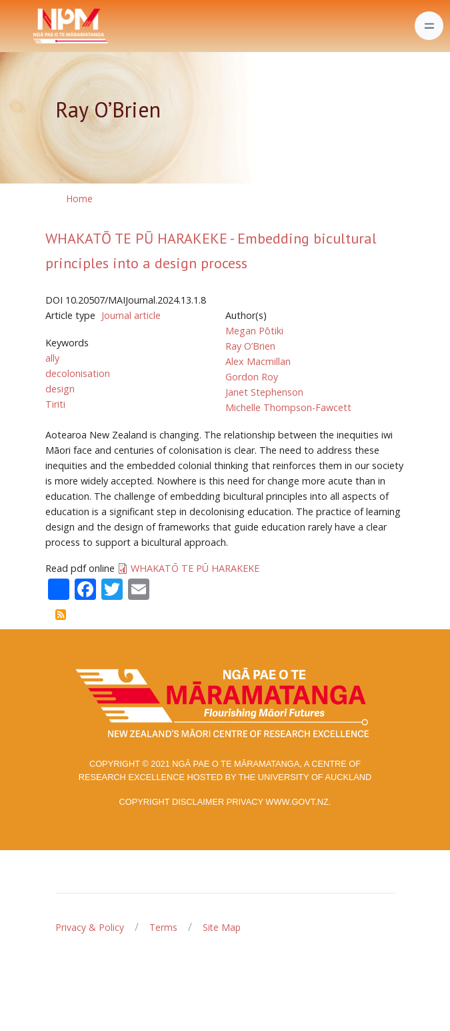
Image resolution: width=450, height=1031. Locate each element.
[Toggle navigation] (429, 25)
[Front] (37, 26)
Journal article (131, 315)
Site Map (222, 927)
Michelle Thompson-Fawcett (288, 407)
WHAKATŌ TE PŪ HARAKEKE (195, 568)
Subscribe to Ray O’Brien (60, 614)
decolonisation (77, 373)
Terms (163, 927)
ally (52, 358)
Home (79, 198)
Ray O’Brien (250, 346)
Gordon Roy (251, 376)
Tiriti (55, 404)
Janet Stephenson (264, 392)
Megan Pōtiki (254, 330)
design (60, 388)
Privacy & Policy (89, 927)
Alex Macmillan (258, 361)
